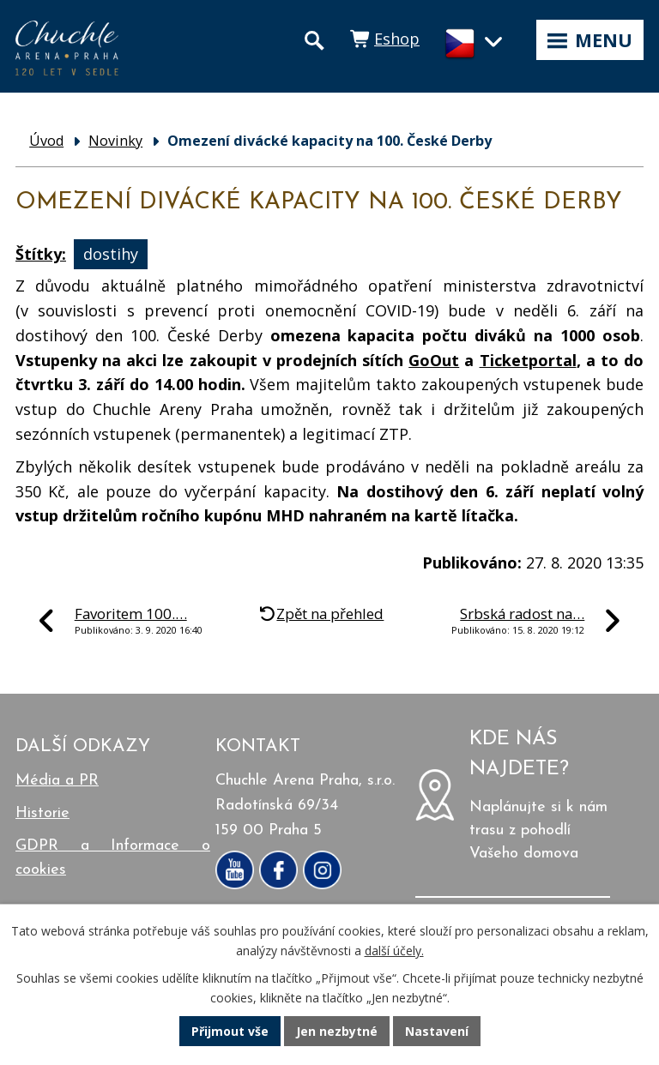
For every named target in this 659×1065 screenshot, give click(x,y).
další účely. (394, 950)
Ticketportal (528, 360)
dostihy (110, 254)
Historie (42, 813)
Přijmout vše (230, 1031)
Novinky (115, 140)
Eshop (397, 38)
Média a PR (57, 781)
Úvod (46, 140)
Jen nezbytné (337, 1031)
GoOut (433, 360)
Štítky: (40, 254)
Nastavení (437, 1031)
